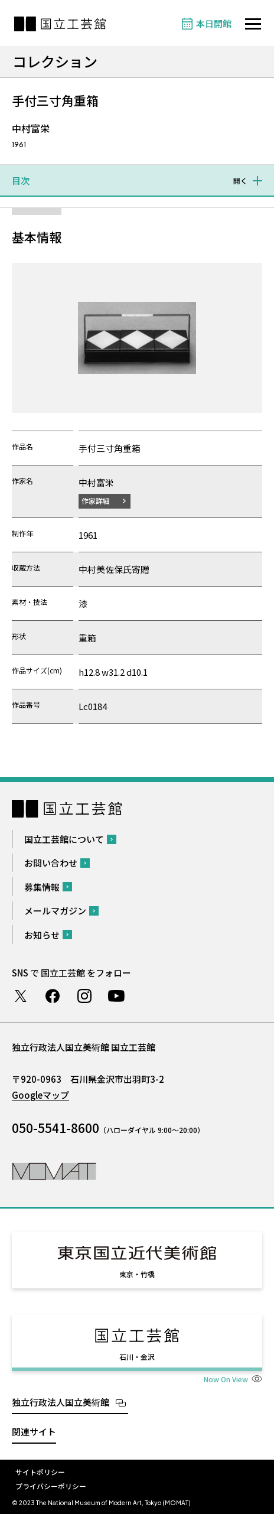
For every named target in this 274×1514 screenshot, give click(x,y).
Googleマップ (40, 1095)
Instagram (84, 996)
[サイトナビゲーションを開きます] (253, 24)
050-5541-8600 (55, 1128)
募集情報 (42, 887)
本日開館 (213, 23)
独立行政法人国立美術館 (60, 1402)
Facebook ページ (52, 996)
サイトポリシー (40, 1472)
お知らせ (42, 935)
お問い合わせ (50, 863)
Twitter (21, 996)
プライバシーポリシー (50, 1486)
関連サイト (34, 1431)
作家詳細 (95, 501)
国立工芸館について (64, 839)
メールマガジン (55, 910)
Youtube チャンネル (116, 996)
